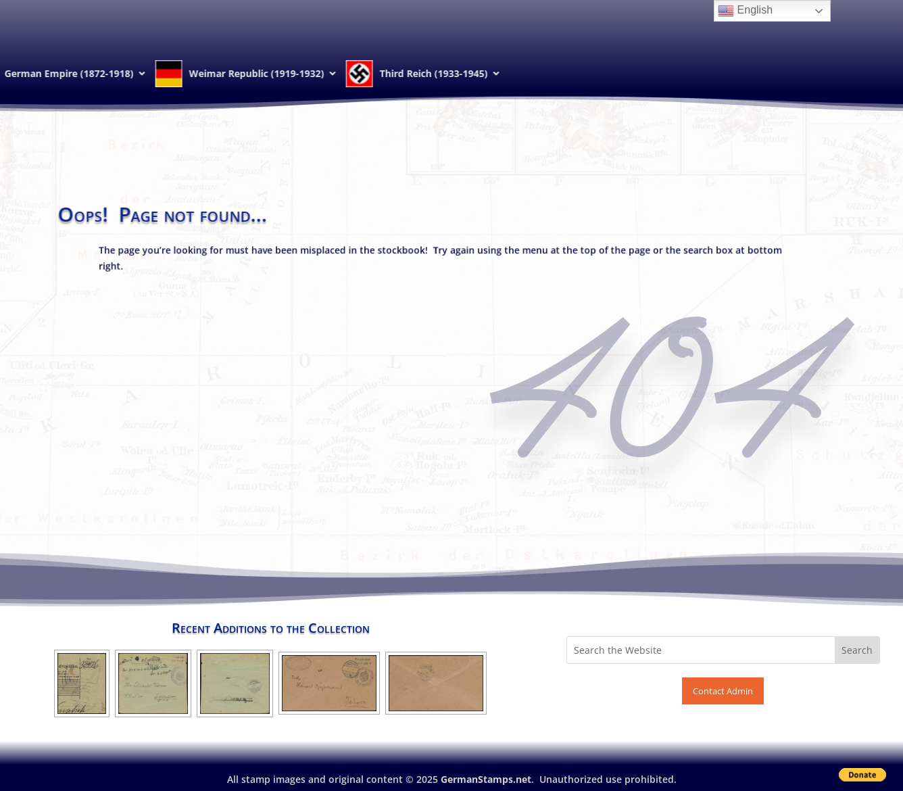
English (745, 11)
